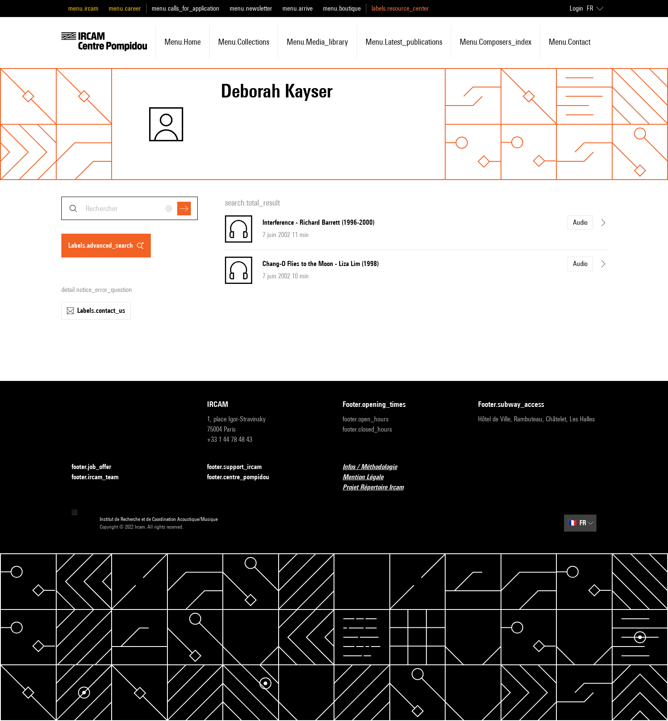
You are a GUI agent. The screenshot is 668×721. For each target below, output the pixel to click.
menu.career (125, 8)
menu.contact (569, 41)
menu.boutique (342, 8)
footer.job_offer (96, 467)
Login (576, 8)
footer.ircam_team (100, 477)
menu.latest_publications (404, 41)
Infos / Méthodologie (375, 467)
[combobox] (129, 208)
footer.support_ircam (239, 467)
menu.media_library (317, 41)
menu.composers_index (495, 41)
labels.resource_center (400, 8)
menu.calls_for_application (185, 8)
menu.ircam (83, 8)
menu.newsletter (251, 8)
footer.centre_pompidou (243, 477)
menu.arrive (297, 8)
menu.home (182, 41)
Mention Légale (368, 477)
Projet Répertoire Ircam (378, 487)
